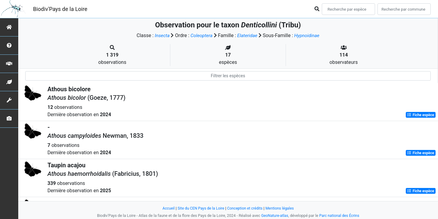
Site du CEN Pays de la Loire (200, 208)
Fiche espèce (420, 115)
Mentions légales (281, 208)
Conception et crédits (245, 208)
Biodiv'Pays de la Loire (60, 9)
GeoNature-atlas (274, 215)
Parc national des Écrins (340, 215)
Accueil (166, 208)
